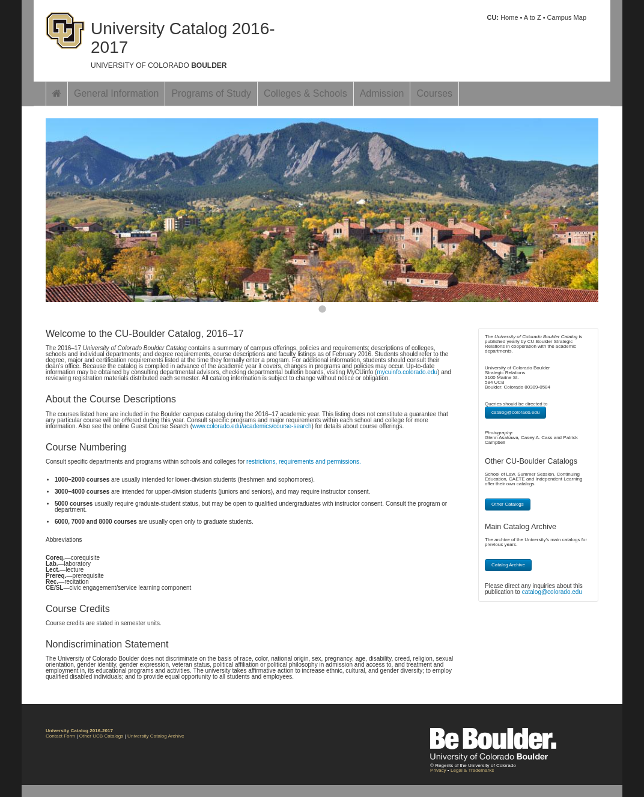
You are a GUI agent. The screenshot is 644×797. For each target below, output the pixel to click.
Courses (434, 93)
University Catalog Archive (155, 736)
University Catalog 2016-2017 (183, 37)
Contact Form (60, 736)
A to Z (532, 17)
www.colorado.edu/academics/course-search (251, 426)
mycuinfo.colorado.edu (407, 372)
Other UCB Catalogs (101, 736)
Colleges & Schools (305, 93)
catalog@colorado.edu (515, 412)
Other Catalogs (507, 504)
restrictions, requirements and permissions (302, 461)
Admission (382, 93)
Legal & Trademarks (472, 770)
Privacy (438, 770)
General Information (116, 93)
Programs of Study (211, 93)
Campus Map (566, 17)
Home (509, 17)
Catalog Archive (508, 565)
